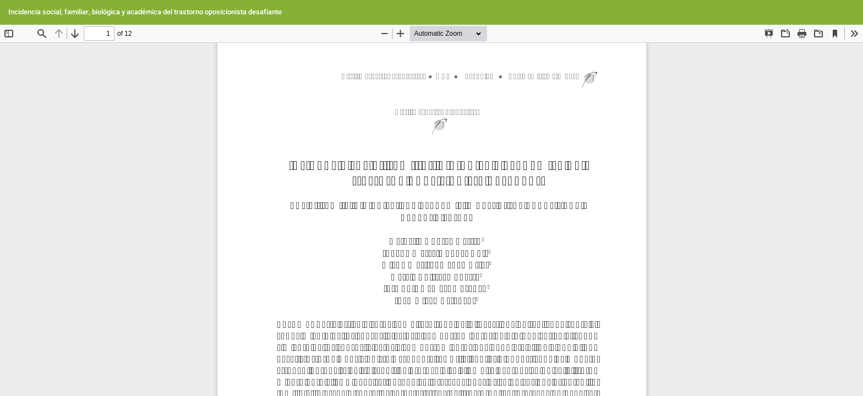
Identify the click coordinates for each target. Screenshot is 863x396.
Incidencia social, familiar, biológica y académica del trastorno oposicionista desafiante (145, 12)
